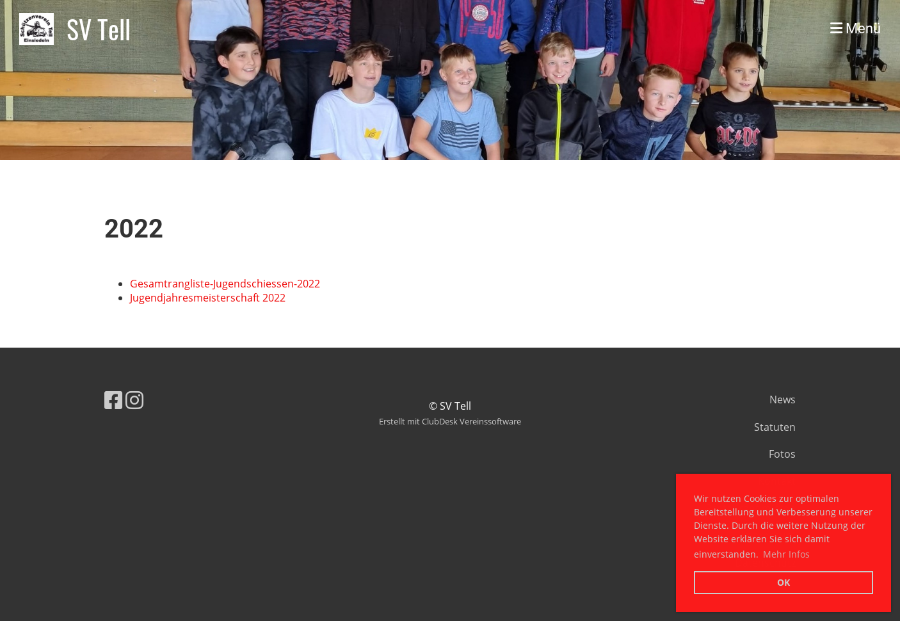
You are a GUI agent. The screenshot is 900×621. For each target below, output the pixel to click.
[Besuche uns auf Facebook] (113, 400)
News (782, 399)
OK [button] (783, 582)
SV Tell (99, 29)
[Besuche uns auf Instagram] (134, 400)
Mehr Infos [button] (786, 554)
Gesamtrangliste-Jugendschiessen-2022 (225, 284)
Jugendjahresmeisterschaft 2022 (207, 298)
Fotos (782, 454)
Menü (855, 28)
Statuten (775, 427)
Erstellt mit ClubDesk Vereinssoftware (450, 421)
